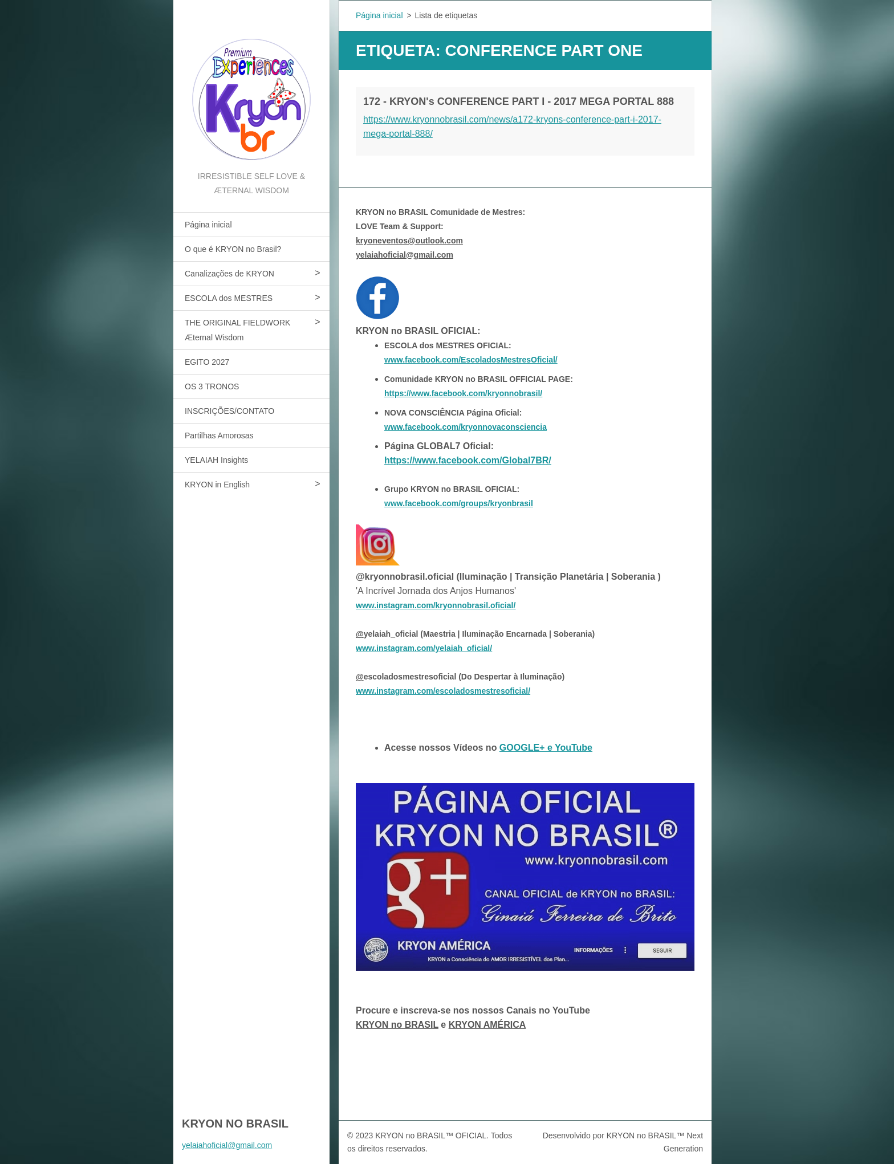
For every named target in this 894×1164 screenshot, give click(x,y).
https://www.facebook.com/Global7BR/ (467, 460)
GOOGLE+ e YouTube (545, 747)
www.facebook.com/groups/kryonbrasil (458, 503)
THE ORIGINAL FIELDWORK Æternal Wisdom (237, 330)
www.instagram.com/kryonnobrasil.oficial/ (435, 605)
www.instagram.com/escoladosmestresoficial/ (443, 690)
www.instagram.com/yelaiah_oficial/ (424, 648)
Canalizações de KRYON (229, 273)
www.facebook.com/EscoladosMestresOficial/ (471, 359)
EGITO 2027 (207, 362)
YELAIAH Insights (216, 460)
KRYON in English (217, 484)
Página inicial (208, 224)
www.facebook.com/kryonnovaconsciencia (465, 427)
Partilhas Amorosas (219, 435)
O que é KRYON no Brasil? (233, 249)
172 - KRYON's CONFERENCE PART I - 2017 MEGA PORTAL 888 (518, 101)
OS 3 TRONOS (212, 386)
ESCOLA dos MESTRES (229, 298)
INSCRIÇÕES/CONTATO (229, 411)
